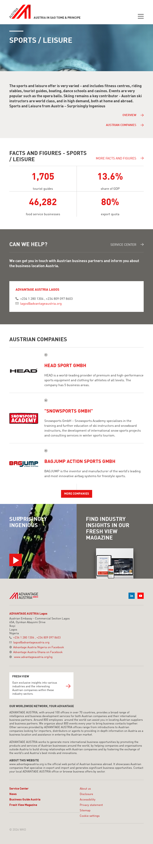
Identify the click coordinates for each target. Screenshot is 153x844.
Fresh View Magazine (23, 805)
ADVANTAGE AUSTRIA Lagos (28, 613)
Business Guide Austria (24, 799)
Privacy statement (91, 805)
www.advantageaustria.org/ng (33, 657)
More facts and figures (120, 158)
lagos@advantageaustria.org (41, 303)
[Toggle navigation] (141, 16)
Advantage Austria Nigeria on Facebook (38, 647)
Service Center (127, 245)
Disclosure (86, 794)
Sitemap (85, 810)
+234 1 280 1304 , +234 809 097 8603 (46, 299)
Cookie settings (90, 816)
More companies (76, 493)
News (13, 794)
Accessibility (87, 799)
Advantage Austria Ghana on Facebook (38, 652)
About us (85, 788)
